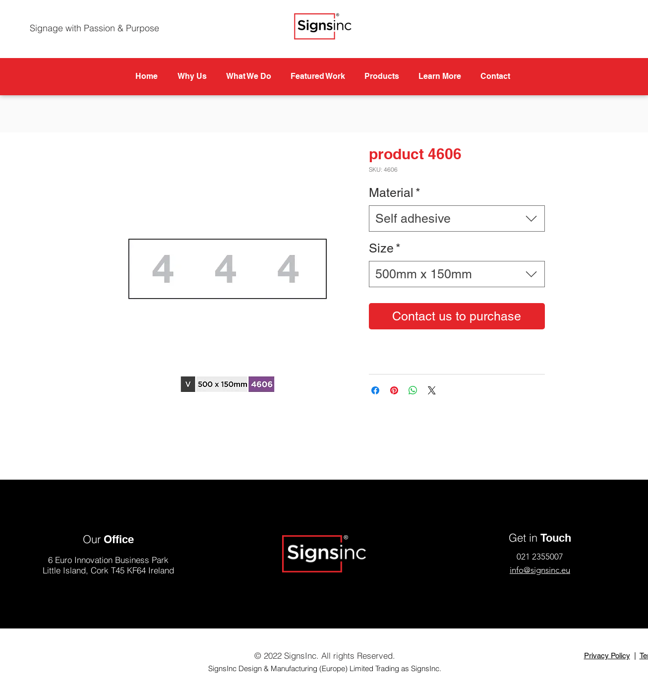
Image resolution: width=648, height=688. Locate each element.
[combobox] (457, 218)
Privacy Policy (607, 655)
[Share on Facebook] (375, 390)
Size (385, 248)
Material (394, 193)
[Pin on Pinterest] (394, 390)
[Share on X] (432, 390)
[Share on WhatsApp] (413, 390)
